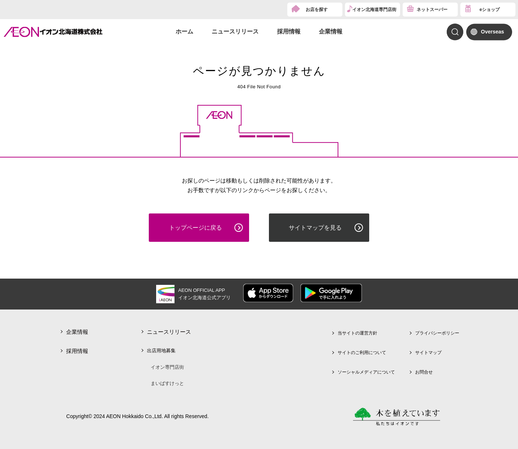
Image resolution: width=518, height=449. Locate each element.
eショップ (489, 9)
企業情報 (330, 31)
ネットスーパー (432, 9)
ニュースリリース (235, 31)
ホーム (184, 31)
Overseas (492, 32)
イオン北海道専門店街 (374, 9)
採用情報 (289, 31)
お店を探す (317, 9)
